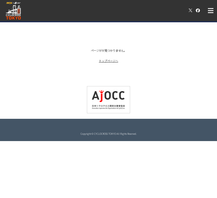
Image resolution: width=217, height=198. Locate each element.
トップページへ (108, 61)
